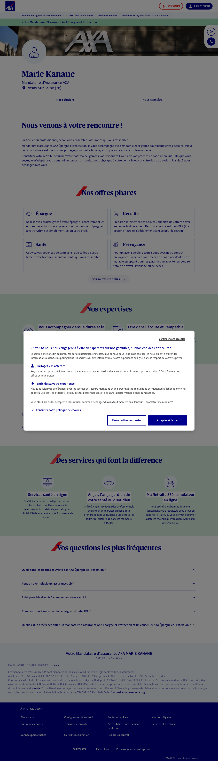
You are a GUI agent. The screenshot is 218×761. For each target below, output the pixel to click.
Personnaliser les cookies (126, 420)
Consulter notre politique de (58, 410)
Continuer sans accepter (172, 338)
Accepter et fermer (167, 420)
